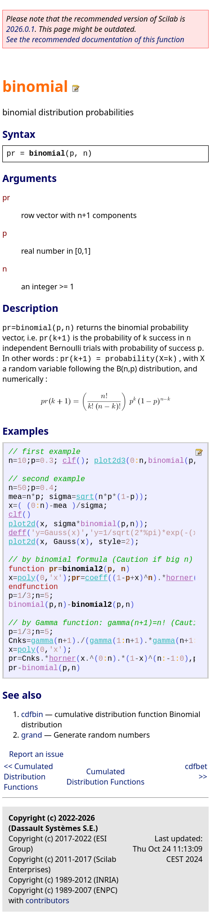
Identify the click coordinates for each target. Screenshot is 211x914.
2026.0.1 (20, 29)
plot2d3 (110, 461)
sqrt (85, 497)
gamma (42, 641)
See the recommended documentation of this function (95, 39)
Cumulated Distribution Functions (105, 776)
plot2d (22, 524)
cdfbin (32, 714)
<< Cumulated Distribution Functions (28, 776)
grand (31, 735)
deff (17, 533)
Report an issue (36, 754)
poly (26, 578)
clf (69, 461)
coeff (96, 578)
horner (179, 578)
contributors (47, 900)
